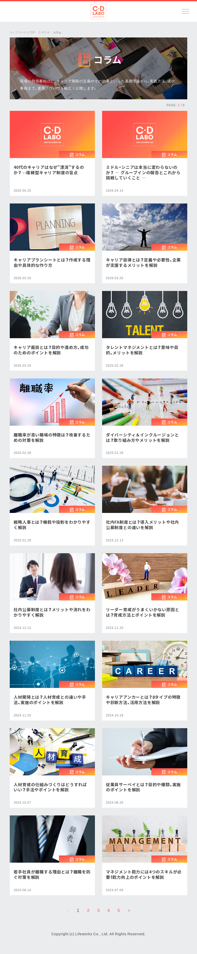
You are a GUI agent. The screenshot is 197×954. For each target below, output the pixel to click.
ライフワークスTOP (22, 32)
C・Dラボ (44, 32)
